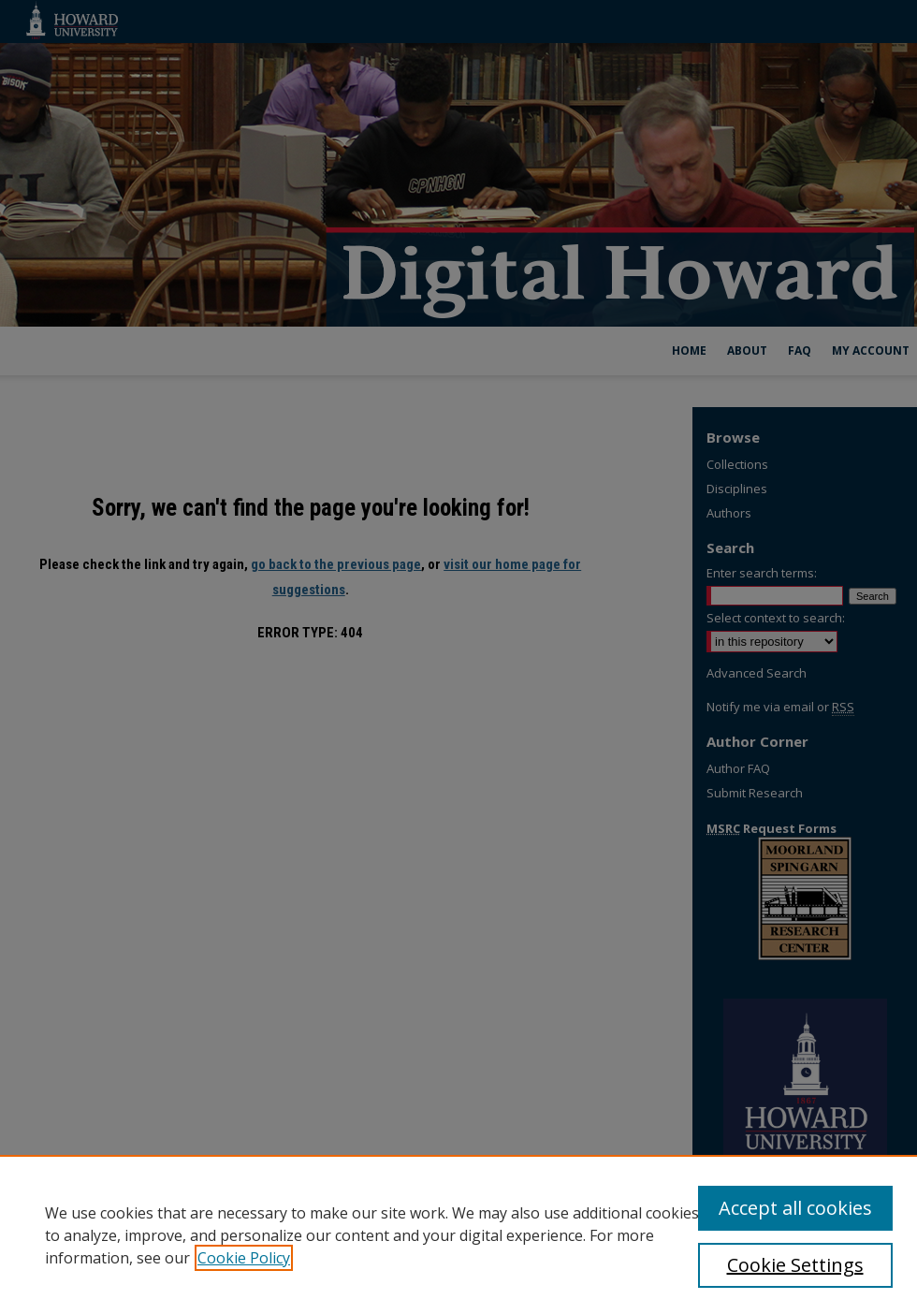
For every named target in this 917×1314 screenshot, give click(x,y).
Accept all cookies (795, 1207)
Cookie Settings (795, 1265)
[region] (458, 1234)
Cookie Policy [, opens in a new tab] (243, 1258)
